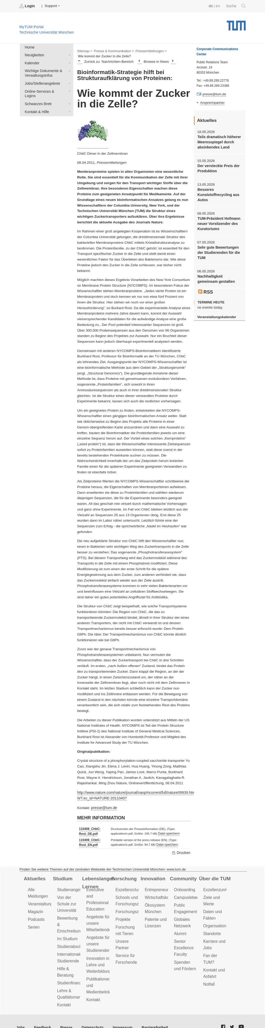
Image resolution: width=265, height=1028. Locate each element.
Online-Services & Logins (68, 88)
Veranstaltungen (42, 901)
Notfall (208, 978)
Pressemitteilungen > (148, 50)
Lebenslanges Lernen (97, 880)
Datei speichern (167, 832)
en (219, 6)
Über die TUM (214, 876)
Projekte (122, 915)
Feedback (41, 1015)
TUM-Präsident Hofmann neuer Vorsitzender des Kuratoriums (217, 221)
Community (183, 876)
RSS (205, 287)
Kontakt (63, 991)
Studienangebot (70, 887)
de (212, 6)
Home (29, 47)
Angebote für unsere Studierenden (97, 939)
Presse (64, 1015)
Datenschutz (89, 1015)
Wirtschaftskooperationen (166, 894)
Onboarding (184, 887)
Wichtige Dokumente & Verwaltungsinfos (68, 69)
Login (27, 6)
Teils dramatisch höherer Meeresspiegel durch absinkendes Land (218, 141)
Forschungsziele (129, 908)
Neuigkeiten (68, 54)
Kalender (68, 61)
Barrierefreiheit (148, 1015)
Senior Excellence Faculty (183, 943)
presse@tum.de (103, 807)
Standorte (211, 929)
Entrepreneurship (159, 887)
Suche (236, 6)
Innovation (152, 876)
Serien (33, 923)
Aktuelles (34, 876)
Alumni (180, 929)
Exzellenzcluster (129, 887)
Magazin (35, 908)
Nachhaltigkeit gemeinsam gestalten (215, 274)
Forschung (123, 876)
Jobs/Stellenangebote (68, 81)
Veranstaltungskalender (215, 312)
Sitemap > (84, 50)
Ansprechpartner (211, 102)
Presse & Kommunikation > (112, 50)
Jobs (20, 1015)
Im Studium (67, 928)
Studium (62, 876)
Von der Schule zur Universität (66, 900)
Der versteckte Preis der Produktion (217, 166)
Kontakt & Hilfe (68, 103)
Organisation (214, 922)
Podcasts (36, 915)
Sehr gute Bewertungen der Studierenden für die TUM (217, 249)
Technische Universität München (236, 23)
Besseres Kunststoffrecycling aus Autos (217, 193)
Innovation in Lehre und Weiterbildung (98, 959)
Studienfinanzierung (74, 970)
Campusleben (186, 894)
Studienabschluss (72, 935)
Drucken (181, 850)
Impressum (117, 1015)
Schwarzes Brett (68, 96)
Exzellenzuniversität (220, 887)
